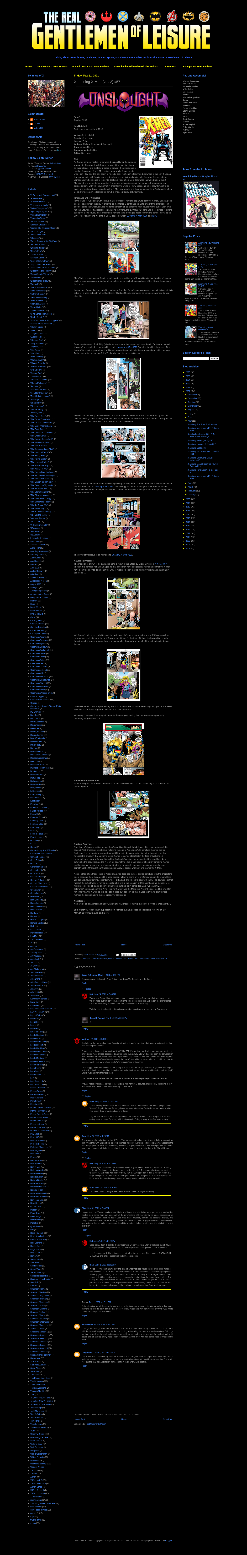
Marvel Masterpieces (39, 1117)
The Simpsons (36, 1381)
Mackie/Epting (36, 1091)
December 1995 (37, 765)
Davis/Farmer (36, 741)
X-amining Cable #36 (197, 448)
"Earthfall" (34, 284)
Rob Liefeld (35, 1246)
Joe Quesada (36, 972)
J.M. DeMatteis (36, 939)
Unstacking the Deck (39, 1437)
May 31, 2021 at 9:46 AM (98, 1208)
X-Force (33, 1474)
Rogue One (35, 1253)
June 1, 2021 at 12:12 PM (100, 1302)
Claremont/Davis (37, 657)
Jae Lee (33, 946)
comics (111, 959)
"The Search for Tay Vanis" (41, 485)
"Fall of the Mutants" (39, 287)
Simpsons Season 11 (39, 1335)
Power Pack (35, 1220)
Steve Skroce (36, 1368)
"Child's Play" (36, 251)
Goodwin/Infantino (38, 880)
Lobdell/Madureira (38, 1051)
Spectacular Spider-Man (40, 1355)
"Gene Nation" (36, 307)
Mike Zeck (34, 1154)
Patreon (33, 1210)
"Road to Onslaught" (39, 393)
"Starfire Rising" (37, 409)
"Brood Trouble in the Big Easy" (43, 241)
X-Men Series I (36, 1487)
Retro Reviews (36, 1233)
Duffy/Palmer (36, 788)
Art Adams (34, 574)
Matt (91, 994)
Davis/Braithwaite (37, 738)
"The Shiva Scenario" (39, 492)
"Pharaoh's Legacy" (38, 383)
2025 (188, 376)
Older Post (167, 945)
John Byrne (35, 979)
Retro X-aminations (38, 1236)
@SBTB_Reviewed (44, 174)
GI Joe (33, 844)
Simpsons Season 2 (39, 1338)
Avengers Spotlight (38, 591)
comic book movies (38, 1510)
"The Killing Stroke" (38, 459)
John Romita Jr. (37, 985)
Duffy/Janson (36, 781)
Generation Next (37, 867)
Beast (32, 604)
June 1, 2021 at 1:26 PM (105, 1241)
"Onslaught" (86, 959)
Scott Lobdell (36, 1266)
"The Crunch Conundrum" (41, 422)
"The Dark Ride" (37, 429)
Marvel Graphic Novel (39, 1114)
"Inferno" (34, 330)
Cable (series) (36, 620)
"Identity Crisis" (36, 327)
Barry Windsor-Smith (39, 597)
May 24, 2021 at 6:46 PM (97, 1039)
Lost (32, 1078)
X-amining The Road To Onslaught (202, 424)
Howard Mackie (37, 923)
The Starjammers (37, 1385)
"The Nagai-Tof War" (39, 469)
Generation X (36, 870)
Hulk (32, 926)
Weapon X (34, 1450)
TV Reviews (169, 66)
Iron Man (34, 936)
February (192, 491)
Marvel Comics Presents (40, 1108)
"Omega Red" (36, 373)
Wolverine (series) (38, 1464)
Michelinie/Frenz (37, 1144)
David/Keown (36, 725)
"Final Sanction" (37, 301)
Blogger (168, 1540)
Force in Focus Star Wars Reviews (90, 66)
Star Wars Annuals (38, 1365)
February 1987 (36, 821)
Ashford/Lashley (37, 578)
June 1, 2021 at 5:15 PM (105, 1265)
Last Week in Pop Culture (41, 1009)
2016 (188, 514)
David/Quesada (37, 732)
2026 (188, 372)
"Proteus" (34, 386)
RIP (32, 1229)
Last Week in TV (37, 1012)
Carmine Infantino (38, 627)
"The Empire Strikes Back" (41, 439)
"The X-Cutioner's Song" (40, 512)
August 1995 (35, 584)
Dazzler (33, 748)
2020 (188, 499)
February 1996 (36, 824)
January (191, 494)
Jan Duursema (36, 949)
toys (32, 1516)
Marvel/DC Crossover (39, 1130)
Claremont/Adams (38, 637)
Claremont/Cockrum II (39, 650)
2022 (188, 387)
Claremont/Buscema (39, 640)
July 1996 (34, 992)
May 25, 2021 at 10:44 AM (106, 1102)
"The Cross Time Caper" (40, 419)
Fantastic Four (36, 817)
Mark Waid (35, 1104)
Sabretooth (35, 1259)
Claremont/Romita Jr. (39, 677)
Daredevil (34, 715)
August (191, 410)
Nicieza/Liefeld (36, 1180)
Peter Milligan (36, 1216)
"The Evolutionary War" (40, 442)
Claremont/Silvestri (38, 683)
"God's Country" (37, 317)
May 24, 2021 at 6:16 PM (109, 975)
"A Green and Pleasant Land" (43, 195)
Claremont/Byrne (37, 644)
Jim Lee (33, 962)
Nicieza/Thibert (36, 1190)
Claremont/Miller (37, 673)
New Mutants (36, 1160)
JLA (32, 943)
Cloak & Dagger (37, 696)
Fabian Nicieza (36, 811)
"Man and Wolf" (37, 360)
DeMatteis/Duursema (39, 755)
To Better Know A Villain (40, 1404)
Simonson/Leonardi (38, 1309)
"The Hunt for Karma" (39, 452)
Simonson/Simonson (39, 1325)
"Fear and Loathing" (38, 297)
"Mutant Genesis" (37, 363)
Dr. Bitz (37, 124)
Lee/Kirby (34, 1018)
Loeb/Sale (34, 1071)
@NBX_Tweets (44, 169)
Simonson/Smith (37, 1328)
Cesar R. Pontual (89, 975)
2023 (188, 384)
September (193, 406)
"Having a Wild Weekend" (41, 324)
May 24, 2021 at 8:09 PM (116, 1018)
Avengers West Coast (39, 594)
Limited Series (36, 1032)
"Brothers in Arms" (38, 244)
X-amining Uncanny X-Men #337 (201, 444)
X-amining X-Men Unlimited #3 (205, 328)
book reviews (36, 1507)
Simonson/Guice (37, 1305)
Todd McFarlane (37, 1411)
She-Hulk (34, 1282)
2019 (188, 503)
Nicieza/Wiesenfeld (38, 1196)
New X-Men (35, 1167)
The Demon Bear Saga (40, 1378)
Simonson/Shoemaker (39, 1322)
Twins (32, 1431)
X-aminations (143, 959)
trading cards (36, 1520)
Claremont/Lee (36, 663)
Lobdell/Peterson (37, 1055)
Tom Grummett (36, 1417)
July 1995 (34, 989)
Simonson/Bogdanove (39, 1295)
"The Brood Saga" (38, 416)
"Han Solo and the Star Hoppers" (44, 320)
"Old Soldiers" (36, 370)
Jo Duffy (33, 966)
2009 (188, 541)
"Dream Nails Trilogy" (39, 281)
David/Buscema (37, 722)
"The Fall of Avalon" (38, 446)
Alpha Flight (35, 548)
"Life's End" (35, 353)
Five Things (35, 827)
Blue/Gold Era (36, 611)
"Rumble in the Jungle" (40, 396)
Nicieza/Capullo (37, 1170)
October (191, 402)
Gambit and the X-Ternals (41, 854)
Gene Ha (34, 863)
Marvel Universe (37, 1124)
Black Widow (36, 607)
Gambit (33, 847)
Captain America (37, 624)
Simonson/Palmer (38, 1315)
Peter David (35, 1213)
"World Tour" (35, 521)
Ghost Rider (35, 873)
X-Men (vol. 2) (161, 959)
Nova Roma (35, 1203)
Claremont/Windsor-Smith (41, 693)
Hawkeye (34, 913)
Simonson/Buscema (39, 1302)
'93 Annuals (35, 528)
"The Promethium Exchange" (42, 475)
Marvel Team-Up (37, 1121)
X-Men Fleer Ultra (38, 1483)
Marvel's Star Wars (38, 1127)
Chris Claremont (37, 630)
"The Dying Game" (38, 436)
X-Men (152, 959)
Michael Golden (37, 1141)
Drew (91, 1102)
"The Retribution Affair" (40, 479)
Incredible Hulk (36, 933)
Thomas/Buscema (38, 1388)
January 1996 (36, 952)
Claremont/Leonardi (38, 667)
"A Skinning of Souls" (39, 205)
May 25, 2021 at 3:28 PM (105, 1163)
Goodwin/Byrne (37, 877)
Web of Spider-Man (38, 1454)
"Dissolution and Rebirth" (41, 271)
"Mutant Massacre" (38, 367)
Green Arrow (35, 890)
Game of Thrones (37, 857)
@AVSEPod (54, 177)
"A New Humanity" (38, 202)
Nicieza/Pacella (37, 1183)
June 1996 (34, 995)
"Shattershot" (36, 403)
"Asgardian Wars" (37, 218)
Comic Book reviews (99, 959)
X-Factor (34, 1470)
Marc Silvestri (36, 1101)
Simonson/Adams (38, 1289)
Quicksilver (35, 1226)
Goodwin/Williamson (39, 887)
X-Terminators (36, 1497)
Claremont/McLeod (38, 670)
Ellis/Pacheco (36, 798)
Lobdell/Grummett (38, 1042)
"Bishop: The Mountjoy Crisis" (43, 228)
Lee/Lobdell (35, 1022)
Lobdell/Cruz (35, 1038)
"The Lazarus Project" (39, 462)
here (59, 150)
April (190, 483)
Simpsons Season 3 (39, 1342)
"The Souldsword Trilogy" (41, 498)
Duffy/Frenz (35, 778)
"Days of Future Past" (39, 261)
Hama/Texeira (36, 910)
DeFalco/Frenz (36, 751)
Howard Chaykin (37, 919)
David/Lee (34, 728)
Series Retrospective (39, 1276)
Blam (84, 1208)
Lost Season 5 (36, 1081)
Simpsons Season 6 (39, 1352)
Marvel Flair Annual (38, 1111)
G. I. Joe (34, 840)
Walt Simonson (36, 1447)
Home (28, 66)
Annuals (33, 564)
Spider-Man (35, 1358)
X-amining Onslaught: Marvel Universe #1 (200, 459)
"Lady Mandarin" (37, 343)
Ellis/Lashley (35, 794)
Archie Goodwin (37, 571)
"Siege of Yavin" (37, 406)
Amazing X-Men (37, 554)
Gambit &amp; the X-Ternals (42, 850)
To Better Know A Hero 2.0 (41, 1401)
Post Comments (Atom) (96, 1424)
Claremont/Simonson (39, 686)
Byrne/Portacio (36, 614)
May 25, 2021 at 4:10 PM (105, 1187)
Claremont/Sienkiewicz (40, 680)
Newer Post (80, 945)
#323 (127, 347)
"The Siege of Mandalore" (41, 495)
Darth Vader (35, 718)
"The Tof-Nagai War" (39, 505)
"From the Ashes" (37, 304)
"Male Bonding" (37, 357)
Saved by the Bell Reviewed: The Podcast (136, 66)
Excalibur (34, 804)
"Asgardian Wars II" (38, 215)
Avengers (34, 587)
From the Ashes (37, 837)
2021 (188, 391)
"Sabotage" (35, 399)
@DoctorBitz (40, 166)
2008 (188, 545)
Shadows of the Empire (40, 1279)
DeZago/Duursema (38, 758)
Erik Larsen (35, 801)
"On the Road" (36, 376)
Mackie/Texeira (36, 1098)
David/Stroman (36, 735)
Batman (33, 601)
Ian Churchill (35, 929)
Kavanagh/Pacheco (38, 999)
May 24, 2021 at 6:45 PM (105, 994)
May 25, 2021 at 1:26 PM (98, 1136)
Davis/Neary (35, 745)
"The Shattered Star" (39, 488)
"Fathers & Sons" (37, 294)
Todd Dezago (36, 1408)
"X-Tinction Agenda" (38, 525)
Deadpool (34, 761)
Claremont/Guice (37, 660)
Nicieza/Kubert (36, 1177)
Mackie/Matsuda (37, 1094)
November (193, 398)
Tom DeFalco (36, 1414)
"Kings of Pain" (36, 340)
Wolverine (34, 1460)
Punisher (34, 1223)
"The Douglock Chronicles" (41, 432)
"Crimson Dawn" (37, 258)
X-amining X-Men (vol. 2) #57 (200, 440)
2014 (188, 522)
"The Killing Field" (38, 455)
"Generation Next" (38, 310)
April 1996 (34, 568)
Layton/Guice (36, 1015)
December (193, 394)
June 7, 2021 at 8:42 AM (105, 1352)
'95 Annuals (35, 535)
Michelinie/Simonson (39, 1147)
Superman (34, 1371)
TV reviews (35, 1375)
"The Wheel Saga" (38, 508)
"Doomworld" (36, 277)
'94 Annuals (35, 531)
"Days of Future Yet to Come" (43, 268)
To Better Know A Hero (40, 1398)
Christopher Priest (38, 634)
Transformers (36, 1424)
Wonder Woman (37, 1467)
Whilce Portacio (37, 1457)
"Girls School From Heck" (41, 314)
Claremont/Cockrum (39, 647)
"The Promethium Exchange (42, 472)
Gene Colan (35, 860)
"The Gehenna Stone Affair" (42, 449)
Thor (32, 1394)
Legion (33, 1025)
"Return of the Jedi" (38, 390)
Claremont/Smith (37, 690)
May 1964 (34, 1134)
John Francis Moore (38, 982)
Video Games (36, 1441)
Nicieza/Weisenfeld (38, 1193)
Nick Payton (87, 1324)
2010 (188, 537)
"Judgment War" (37, 334)
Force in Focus (36, 834)
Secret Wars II (36, 1272)
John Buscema (36, 976)
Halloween (34, 896)
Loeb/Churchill (36, 1065)
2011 (188, 533)
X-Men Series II (37, 1490)
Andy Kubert (35, 558)
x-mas (33, 1523)
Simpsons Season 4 (39, 1345)
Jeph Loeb (34, 959)
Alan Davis (35, 541)
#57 (161, 564)
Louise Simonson (37, 1088)
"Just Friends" (36, 337)
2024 (188, 380)
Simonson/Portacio (38, 1319)
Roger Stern (35, 1249)
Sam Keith (34, 1262)
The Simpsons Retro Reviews (196, 66)
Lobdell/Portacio (37, 1058)
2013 (188, 526)
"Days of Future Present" (41, 264)
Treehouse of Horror (39, 1427)
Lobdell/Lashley (37, 1048)
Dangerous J (88, 1352)
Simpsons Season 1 (39, 1332)
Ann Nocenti (35, 561)
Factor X (34, 814)
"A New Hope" (36, 198)
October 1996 (132, 959)
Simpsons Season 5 (39, 1348)
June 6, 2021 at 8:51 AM (104, 1324)
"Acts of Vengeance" (39, 208)
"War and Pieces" (37, 518)
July (190, 413)
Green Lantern (36, 893)
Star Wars (34, 1361)
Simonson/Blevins (38, 1292)
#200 (137, 216)
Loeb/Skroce (35, 1075)
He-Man (33, 916)
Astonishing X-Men (38, 581)
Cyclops (33, 703)
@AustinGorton (56, 163)
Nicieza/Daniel (36, 1174)
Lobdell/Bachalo (37, 1035)
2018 (188, 507)
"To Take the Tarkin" (38, 515)
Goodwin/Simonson (38, 883)
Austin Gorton (39, 119)
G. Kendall (38, 128)
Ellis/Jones (35, 791)
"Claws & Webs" (37, 254)
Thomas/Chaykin (37, 1391)
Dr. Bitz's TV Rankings (40, 768)
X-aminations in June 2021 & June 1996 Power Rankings (202, 435)
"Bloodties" (35, 238)
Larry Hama (35, 1005)
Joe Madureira (36, 969)
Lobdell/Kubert (120, 959)
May (190, 421)
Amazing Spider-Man (39, 551)
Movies (33, 1157)
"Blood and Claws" (38, 235)
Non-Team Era (36, 1200)
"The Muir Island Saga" (40, 465)
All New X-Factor (37, 545)
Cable (32, 617)
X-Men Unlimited (37, 1493)
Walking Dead (36, 1444)
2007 (188, 548)
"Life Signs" (35, 350)
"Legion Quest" (36, 347)
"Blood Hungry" (36, 231)
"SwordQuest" (36, 413)
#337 (104, 486)
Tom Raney (35, 1421)
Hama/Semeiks (36, 903)
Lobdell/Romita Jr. (38, 1061)
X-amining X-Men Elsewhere (42, 1503)
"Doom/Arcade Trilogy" (40, 274)
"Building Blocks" (37, 248)
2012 (188, 530)
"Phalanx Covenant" (39, 380)
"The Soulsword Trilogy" (40, 502)
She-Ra (33, 1286)
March (191, 487)
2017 (188, 511)
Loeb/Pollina (35, 1068)
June (190, 417)
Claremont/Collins (38, 653)
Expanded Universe (38, 807)
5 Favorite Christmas (39, 538)
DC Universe (35, 712)
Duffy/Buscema (36, 774)
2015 (188, 518)
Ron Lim (34, 1256)
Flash (32, 830)
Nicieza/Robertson (38, 1187)
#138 (122, 555)
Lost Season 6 (36, 1084)
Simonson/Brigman (38, 1299)
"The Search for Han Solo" (41, 482)
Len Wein (34, 1028)
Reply (84, 983)
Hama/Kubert (36, 900)
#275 (154, 216)
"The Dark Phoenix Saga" (41, 426)
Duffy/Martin (35, 784)
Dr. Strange (35, 771)
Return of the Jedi (38, 1239)
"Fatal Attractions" (38, 291)
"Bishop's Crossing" (38, 225)
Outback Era (35, 1206)
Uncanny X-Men (37, 1434)
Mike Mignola (36, 1150)
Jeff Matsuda (35, 956)
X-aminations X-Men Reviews (52, 66)
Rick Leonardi (36, 1243)
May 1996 (34, 1137)
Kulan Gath (35, 1002)
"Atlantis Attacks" (37, 221)
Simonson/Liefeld (37, 1312)
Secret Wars (35, 1269)
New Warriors (36, 1163)
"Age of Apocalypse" (39, 211)
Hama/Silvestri (36, 906)
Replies (88, 989)
